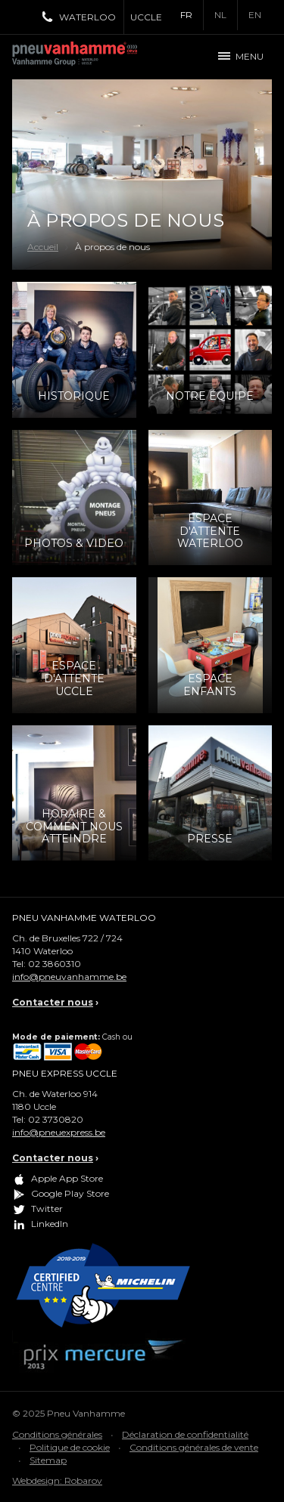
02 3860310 (54, 963)
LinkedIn (49, 1224)
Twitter (47, 1209)
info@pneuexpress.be (58, 1132)
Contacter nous (52, 1002)
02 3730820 (55, 1119)
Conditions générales (57, 1434)
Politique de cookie (70, 1447)
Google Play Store (70, 1194)
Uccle (146, 17)
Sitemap (48, 1460)
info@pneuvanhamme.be (69, 976)
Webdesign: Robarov (57, 1480)
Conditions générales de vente (194, 1447)
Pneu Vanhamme (80, 56)
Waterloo (87, 17)
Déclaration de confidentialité (185, 1434)
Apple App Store (67, 1179)
